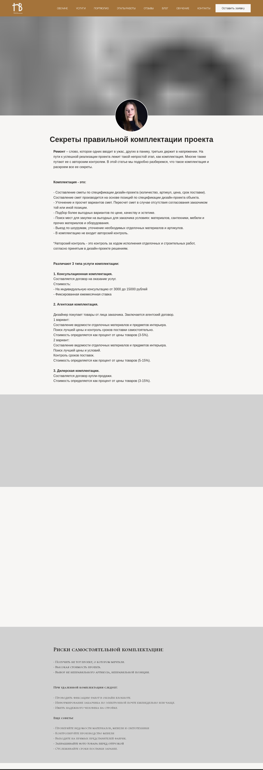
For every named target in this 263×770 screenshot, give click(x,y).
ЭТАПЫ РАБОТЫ (126, 8)
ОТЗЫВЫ (149, 8)
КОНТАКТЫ (203, 8)
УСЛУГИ (81, 8)
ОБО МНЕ (62, 8)
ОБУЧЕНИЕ (182, 8)
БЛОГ (165, 8)
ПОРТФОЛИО (101, 8)
